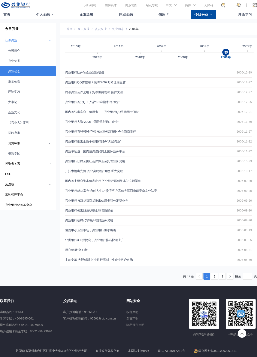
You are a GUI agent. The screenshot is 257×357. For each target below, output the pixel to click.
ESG (8, 174)
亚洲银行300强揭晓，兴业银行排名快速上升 (94, 240)
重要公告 (14, 81)
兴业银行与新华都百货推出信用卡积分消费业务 (96, 200)
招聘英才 (111, 5)
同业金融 (126, 14)
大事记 (12, 102)
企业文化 (14, 112)
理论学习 (245, 14)
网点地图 (131, 5)
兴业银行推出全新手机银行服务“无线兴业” (93, 141)
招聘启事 (14, 133)
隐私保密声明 (135, 325)
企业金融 (86, 14)
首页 (6, 14)
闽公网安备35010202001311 (215, 350)
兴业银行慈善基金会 (18, 205)
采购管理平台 (14, 194)
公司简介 (14, 50)
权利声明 (132, 312)
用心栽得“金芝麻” (76, 250)
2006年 (134, 29)
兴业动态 (14, 71)
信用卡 (163, 14)
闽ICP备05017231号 (171, 350)
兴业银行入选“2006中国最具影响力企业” (92, 121)
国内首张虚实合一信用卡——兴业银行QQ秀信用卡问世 (102, 112)
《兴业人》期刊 (18, 122)
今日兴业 (201, 14)
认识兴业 (101, 29)
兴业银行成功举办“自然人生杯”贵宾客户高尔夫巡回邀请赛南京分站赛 (111, 190)
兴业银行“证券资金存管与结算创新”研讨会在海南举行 (100, 131)
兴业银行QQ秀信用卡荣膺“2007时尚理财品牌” (95, 82)
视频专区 (14, 153)
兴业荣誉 (14, 61)
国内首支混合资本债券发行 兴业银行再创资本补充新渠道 (103, 181)
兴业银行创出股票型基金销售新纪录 (89, 210)
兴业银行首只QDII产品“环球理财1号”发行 (92, 102)
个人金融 (43, 14)
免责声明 (132, 318)
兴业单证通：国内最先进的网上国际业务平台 (95, 151)
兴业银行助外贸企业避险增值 (84, 72)
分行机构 (90, 5)
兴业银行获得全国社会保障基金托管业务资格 (95, 161)
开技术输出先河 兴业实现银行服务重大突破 (94, 171)
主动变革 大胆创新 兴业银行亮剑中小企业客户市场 (99, 259)
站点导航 (152, 5)
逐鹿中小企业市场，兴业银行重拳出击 (90, 230)
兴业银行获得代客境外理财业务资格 (89, 220)
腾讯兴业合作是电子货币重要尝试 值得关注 (94, 92)
